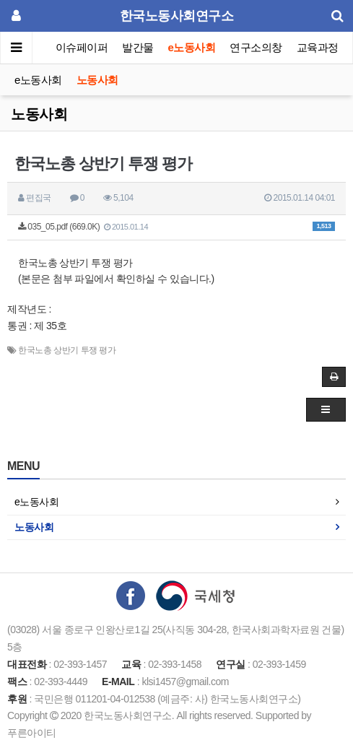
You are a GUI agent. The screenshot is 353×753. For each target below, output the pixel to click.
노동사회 (97, 80)
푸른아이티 (31, 733)
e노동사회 (192, 47)
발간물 (138, 47)
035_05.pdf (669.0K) (176, 227)
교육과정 (318, 47)
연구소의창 (256, 47)
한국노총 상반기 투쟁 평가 (67, 350)
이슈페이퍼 (82, 47)
